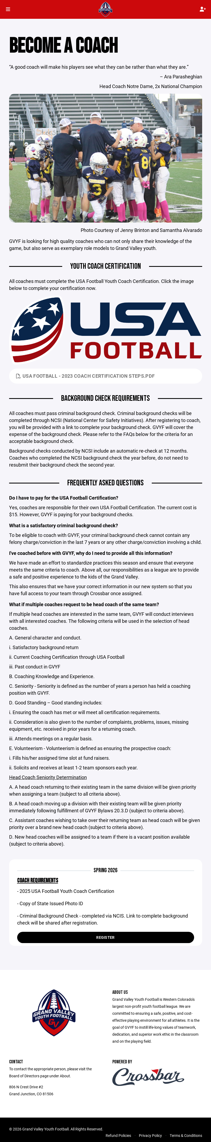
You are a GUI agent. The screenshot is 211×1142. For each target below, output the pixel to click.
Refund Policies (118, 1135)
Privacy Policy (150, 1135)
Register (105, 937)
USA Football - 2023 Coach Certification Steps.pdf (85, 376)
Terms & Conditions (186, 1135)
